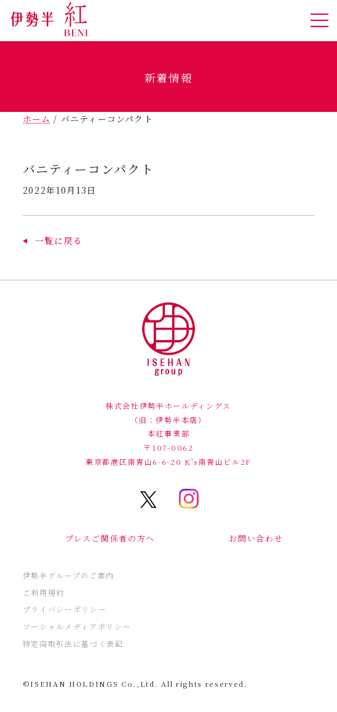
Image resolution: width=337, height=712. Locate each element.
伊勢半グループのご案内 (68, 575)
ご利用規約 (44, 592)
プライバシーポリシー (65, 609)
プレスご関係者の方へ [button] (110, 538)
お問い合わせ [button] (256, 538)
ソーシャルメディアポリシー (77, 626)
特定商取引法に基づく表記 (73, 643)
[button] (53, 240)
